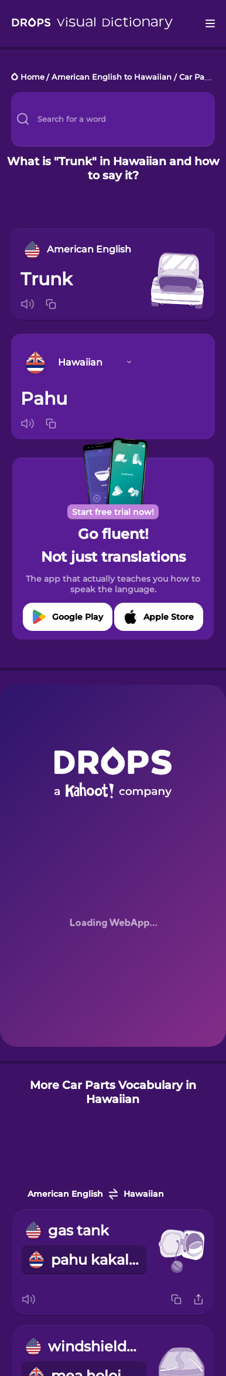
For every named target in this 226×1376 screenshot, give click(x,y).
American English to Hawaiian (112, 77)
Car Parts (196, 77)
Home (32, 77)
